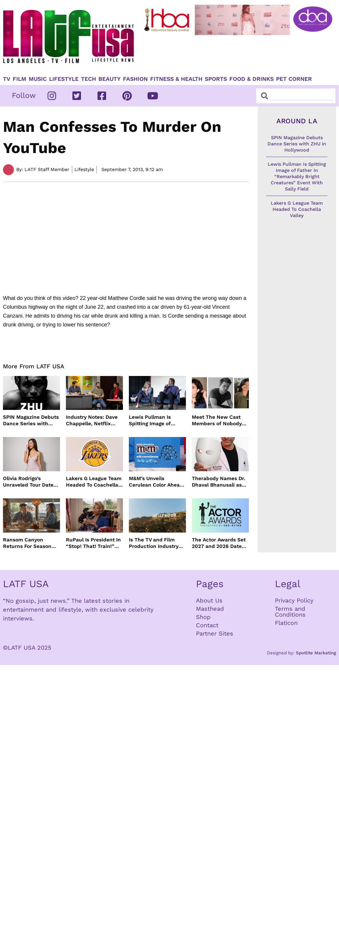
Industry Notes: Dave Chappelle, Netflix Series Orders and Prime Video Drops (92, 420)
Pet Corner (294, 79)
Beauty (109, 79)
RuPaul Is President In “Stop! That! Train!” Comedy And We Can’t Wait (93, 543)
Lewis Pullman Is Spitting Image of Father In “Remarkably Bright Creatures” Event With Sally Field (157, 420)
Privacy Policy (294, 600)
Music (38, 79)
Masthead (210, 608)
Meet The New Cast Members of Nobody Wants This (217, 420)
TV (6, 79)
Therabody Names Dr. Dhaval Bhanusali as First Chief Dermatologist (218, 481)
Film (19, 79)
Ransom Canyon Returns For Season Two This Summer (27, 543)
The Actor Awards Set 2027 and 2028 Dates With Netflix (219, 543)
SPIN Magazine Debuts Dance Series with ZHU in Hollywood (31, 420)
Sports (216, 79)
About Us (209, 600)
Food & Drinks (251, 79)
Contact (207, 625)
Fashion (135, 79)
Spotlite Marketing (316, 653)
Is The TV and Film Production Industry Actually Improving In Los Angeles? (155, 543)
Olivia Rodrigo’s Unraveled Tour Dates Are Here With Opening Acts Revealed (29, 481)
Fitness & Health (176, 79)
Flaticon (286, 622)
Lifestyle (64, 79)
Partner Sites (214, 633)
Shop (203, 616)
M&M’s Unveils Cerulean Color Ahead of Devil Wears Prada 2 (157, 481)
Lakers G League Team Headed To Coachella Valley (93, 481)
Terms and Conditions (290, 611)
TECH (88, 79)
